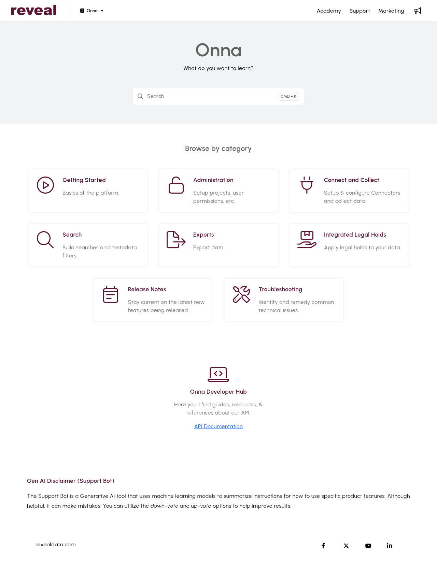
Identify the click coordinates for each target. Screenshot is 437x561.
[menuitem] (329, 11)
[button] (33, 11)
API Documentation (218, 426)
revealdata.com (56, 544)
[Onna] (91, 11)
